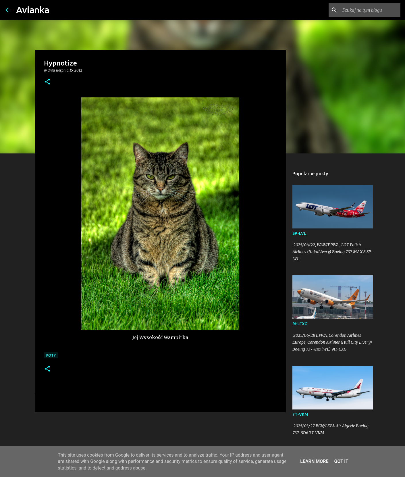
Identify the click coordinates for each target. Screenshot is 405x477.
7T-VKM (300, 414)
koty (51, 355)
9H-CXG (299, 324)
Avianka (32, 10)
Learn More (314, 461)
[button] (47, 82)
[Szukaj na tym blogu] (370, 10)
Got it (341, 461)
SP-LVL (299, 233)
